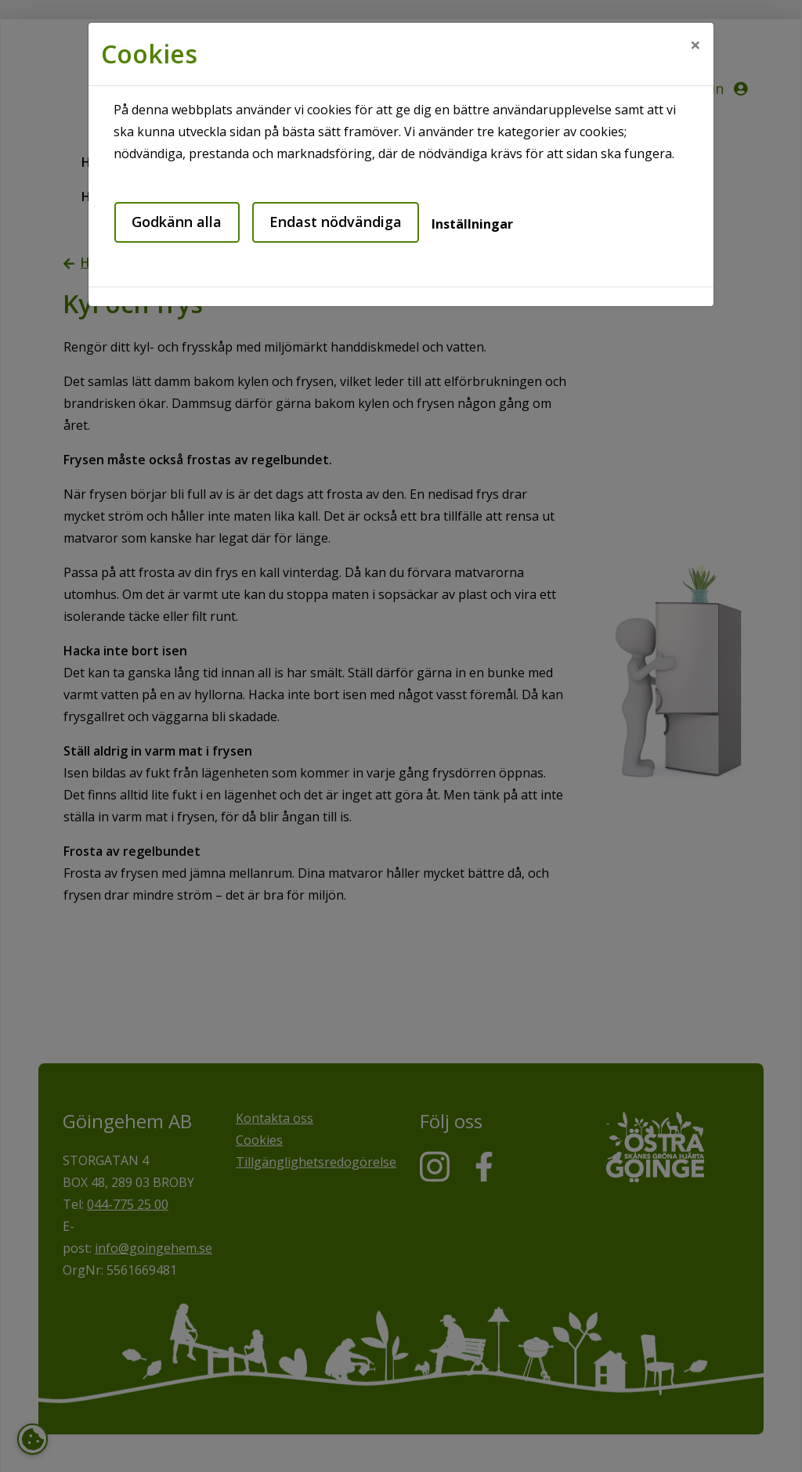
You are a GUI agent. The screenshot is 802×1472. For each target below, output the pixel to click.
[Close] (695, 45)
